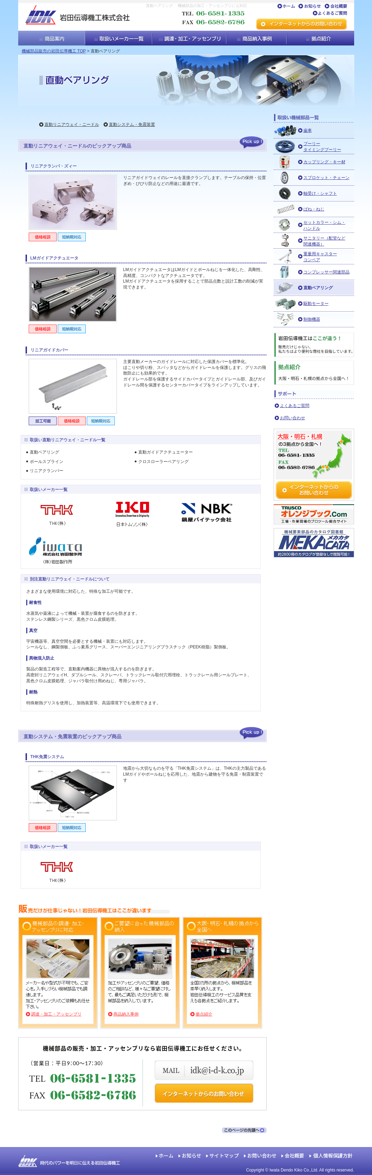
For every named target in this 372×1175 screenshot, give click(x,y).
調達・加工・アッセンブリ (56, 1014)
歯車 (307, 130)
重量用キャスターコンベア (320, 256)
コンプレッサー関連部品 (326, 272)
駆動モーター (316, 303)
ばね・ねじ (313, 209)
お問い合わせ (292, 417)
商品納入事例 (126, 1014)
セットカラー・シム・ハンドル (324, 225)
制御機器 (311, 319)
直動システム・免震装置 (132, 124)
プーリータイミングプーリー (322, 146)
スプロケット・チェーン (326, 177)
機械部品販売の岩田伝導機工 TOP (54, 51)
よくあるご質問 (294, 405)
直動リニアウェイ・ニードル (71, 124)
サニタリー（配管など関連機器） (324, 241)
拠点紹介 (204, 1014)
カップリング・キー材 (324, 161)
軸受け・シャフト (320, 193)
